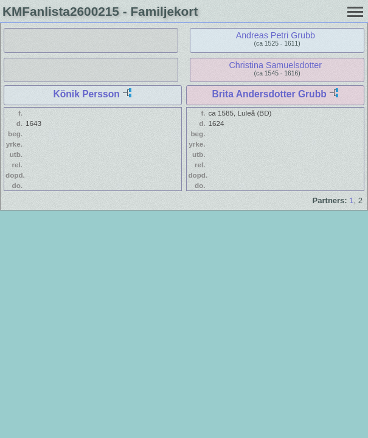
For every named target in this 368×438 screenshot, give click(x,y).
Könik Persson (87, 94)
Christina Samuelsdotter (275, 65)
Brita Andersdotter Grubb (269, 94)
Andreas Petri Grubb (275, 35)
